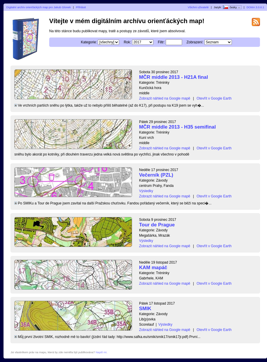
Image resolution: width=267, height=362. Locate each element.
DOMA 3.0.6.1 (255, 7)
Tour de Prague (157, 225)
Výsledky (146, 191)
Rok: (127, 42)
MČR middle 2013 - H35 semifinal (177, 127)
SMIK (145, 308)
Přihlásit (81, 7)
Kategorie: (89, 42)
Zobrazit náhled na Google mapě (164, 98)
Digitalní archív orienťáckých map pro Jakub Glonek (38, 7)
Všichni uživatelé (198, 7)
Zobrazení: (194, 42)
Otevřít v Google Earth (214, 98)
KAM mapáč (153, 267)
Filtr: (161, 42)
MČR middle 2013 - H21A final (173, 77)
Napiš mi (101, 352)
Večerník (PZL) (156, 175)
